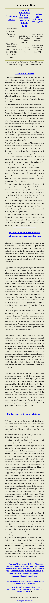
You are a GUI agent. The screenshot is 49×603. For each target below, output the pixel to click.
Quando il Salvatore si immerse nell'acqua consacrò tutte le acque (24, 18)
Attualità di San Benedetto (24, 583)
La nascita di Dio (17, 571)
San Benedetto (27, 581)
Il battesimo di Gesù (25, 5)
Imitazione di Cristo (29, 589)
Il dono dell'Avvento (25, 568)
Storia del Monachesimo (23, 587)
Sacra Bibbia (23, 591)
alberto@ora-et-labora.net (24, 600)
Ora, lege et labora (13, 581)
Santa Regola (39, 581)
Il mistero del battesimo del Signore (37, 18)
